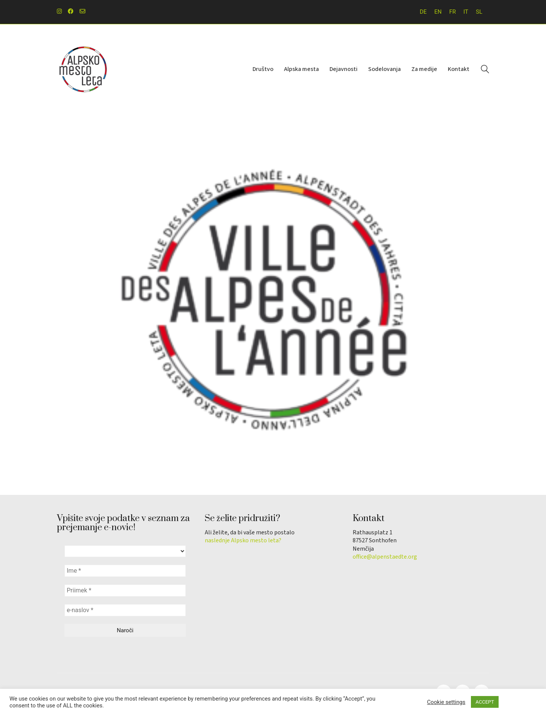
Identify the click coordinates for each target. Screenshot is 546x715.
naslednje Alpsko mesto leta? (243, 541)
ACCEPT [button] (484, 702)
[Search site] (485, 70)
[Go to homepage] (83, 69)
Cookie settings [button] (446, 702)
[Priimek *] (125, 590)
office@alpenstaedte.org (385, 557)
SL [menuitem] (479, 11)
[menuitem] (423, 12)
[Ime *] (125, 571)
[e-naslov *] (125, 610)
